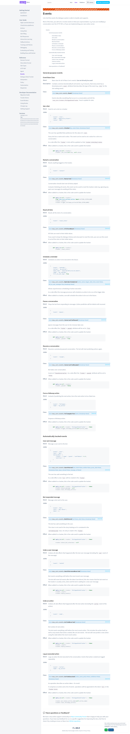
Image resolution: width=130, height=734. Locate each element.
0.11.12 (28, 124)
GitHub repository (74, 721)
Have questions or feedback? (57, 66)
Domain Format (25, 60)
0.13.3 (37, 120)
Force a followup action (58, 50)
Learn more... (114, 726)
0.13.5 (31, 120)
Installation (23, 15)
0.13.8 (21, 120)
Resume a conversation (58, 47)
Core (76, 2)
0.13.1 (24, 122)
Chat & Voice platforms (27, 25)
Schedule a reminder (58, 43)
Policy (22, 82)
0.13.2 (21, 122)
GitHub (90, 2)
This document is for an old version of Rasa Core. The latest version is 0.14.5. (76, 9)
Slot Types (23, 66)
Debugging (23, 47)
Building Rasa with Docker (27, 53)
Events (22, 74)
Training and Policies (26, 45)
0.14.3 (28, 119)
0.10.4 (31, 124)
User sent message (57, 55)
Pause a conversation (58, 45)
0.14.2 (31, 119)
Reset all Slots (56, 41)
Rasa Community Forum (78, 717)
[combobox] (58, 2)
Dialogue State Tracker (27, 77)
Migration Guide (25, 95)
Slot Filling (23, 34)
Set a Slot (54, 37)
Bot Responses (24, 36)
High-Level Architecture (27, 22)
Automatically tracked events (57, 52)
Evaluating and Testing (27, 50)
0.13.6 (28, 120)
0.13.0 (28, 122)
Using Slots (23, 31)
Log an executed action (58, 63)
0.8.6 (37, 124)
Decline (111, 730)
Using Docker (24, 103)
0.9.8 (34, 124)
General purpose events (55, 33)
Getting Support (25, 109)
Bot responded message (58, 57)
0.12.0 (24, 124)
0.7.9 (21, 125)
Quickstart (23, 13)
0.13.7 (24, 120)
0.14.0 (37, 119)
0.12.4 (31, 122)
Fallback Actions (25, 42)
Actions (22, 28)
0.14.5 (21, 119)
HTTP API (23, 68)
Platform (82, 2)
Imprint (81, 730)
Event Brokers (24, 100)
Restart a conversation (58, 39)
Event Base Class (56, 35)
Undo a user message (58, 59)
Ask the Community (103, 2)
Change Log (23, 106)
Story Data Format (25, 63)
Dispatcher (23, 88)
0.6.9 (24, 125)
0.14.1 (34, 119)
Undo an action (56, 61)
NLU (71, 2)
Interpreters (23, 79)
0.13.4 (34, 120)
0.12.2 (37, 122)
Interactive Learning (26, 39)
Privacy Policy (86, 730)
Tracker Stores (24, 98)
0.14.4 (24, 119)
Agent (22, 71)
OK (106, 730)
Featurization (24, 85)
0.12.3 (34, 122)
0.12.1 (21, 124)
